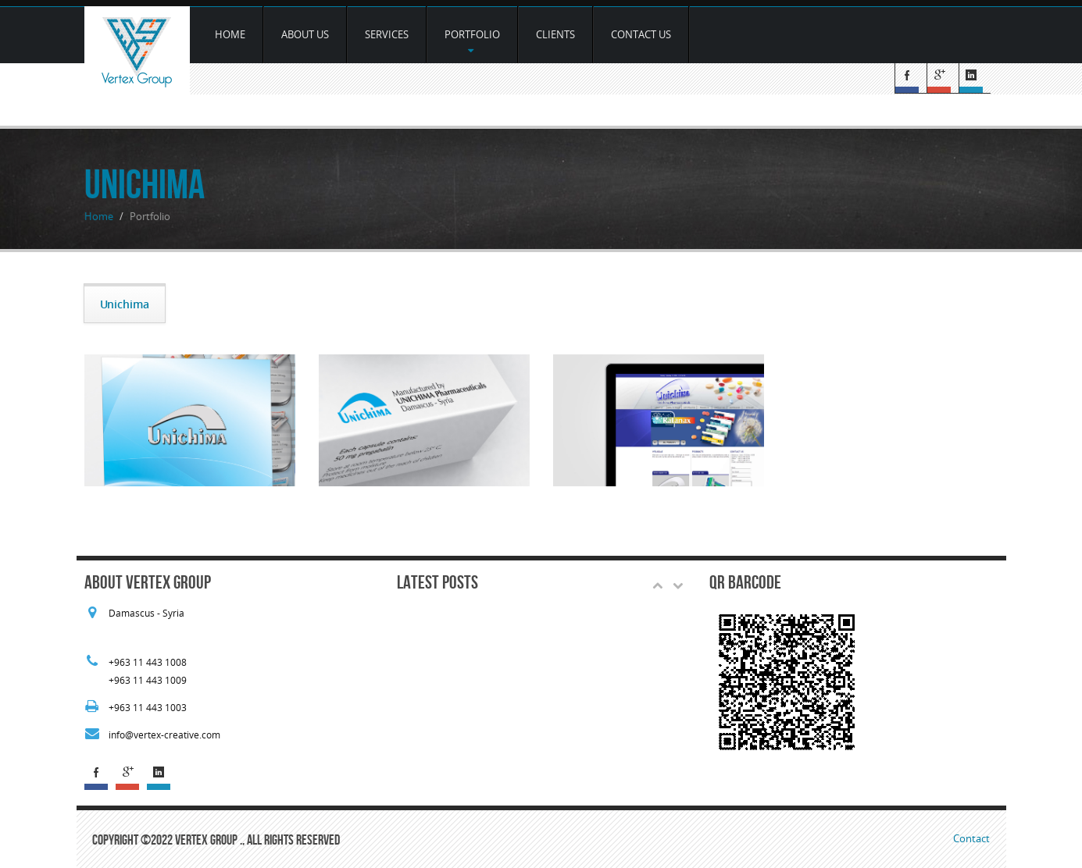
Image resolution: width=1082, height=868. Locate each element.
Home (230, 34)
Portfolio (472, 41)
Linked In (975, 78)
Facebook (911, 78)
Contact (971, 838)
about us (305, 34)
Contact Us (641, 34)
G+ (943, 78)
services (387, 34)
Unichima (124, 304)
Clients (555, 34)
